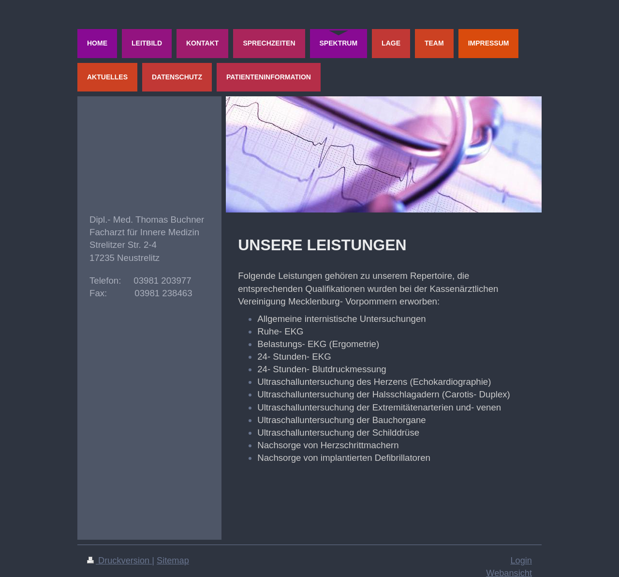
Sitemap (173, 560)
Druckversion (119, 560)
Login (521, 560)
